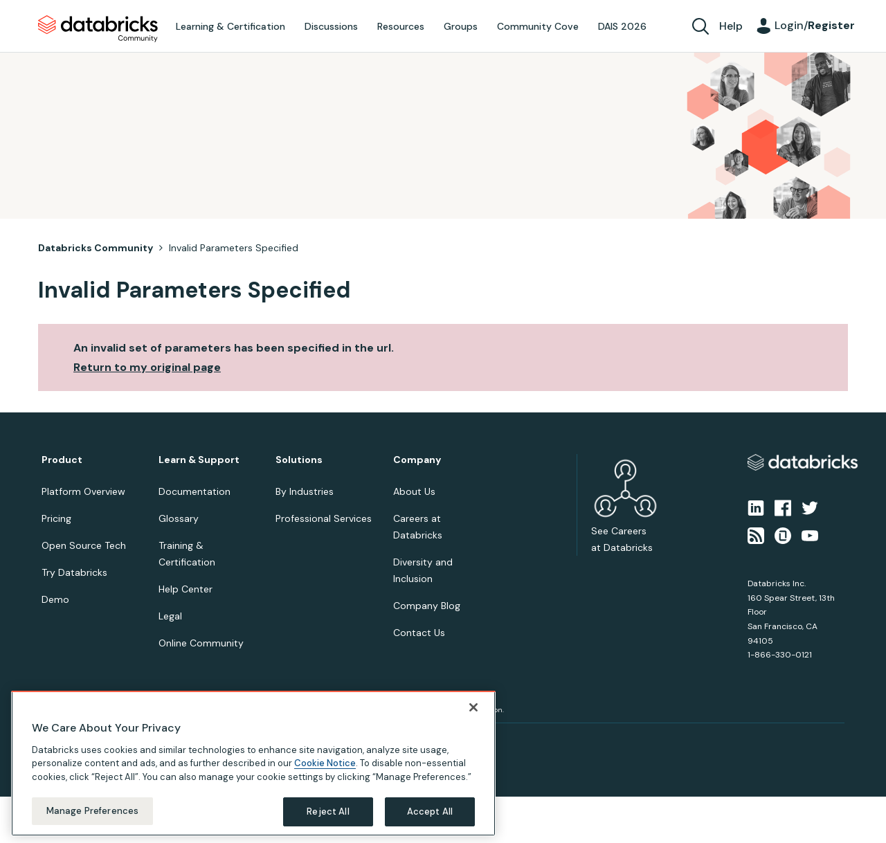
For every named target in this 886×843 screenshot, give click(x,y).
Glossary (179, 518)
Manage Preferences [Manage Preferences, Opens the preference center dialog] (92, 811)
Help (731, 26)
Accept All (430, 811)
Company (417, 460)
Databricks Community (98, 29)
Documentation (194, 491)
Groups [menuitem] (461, 26)
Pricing (56, 518)
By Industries (304, 491)
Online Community (201, 643)
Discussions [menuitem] (331, 26)
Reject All (328, 811)
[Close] (473, 707)
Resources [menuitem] (400, 26)
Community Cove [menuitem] (538, 26)
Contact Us (419, 632)
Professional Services (323, 518)
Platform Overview (83, 491)
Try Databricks (74, 572)
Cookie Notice (325, 763)
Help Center (186, 589)
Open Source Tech (84, 545)
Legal (170, 616)
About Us (414, 491)
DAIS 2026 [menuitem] (622, 26)
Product (62, 460)
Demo (55, 599)
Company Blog (426, 605)
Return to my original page (147, 367)
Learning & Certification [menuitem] (230, 26)
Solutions (299, 460)
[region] (253, 763)
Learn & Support (199, 460)
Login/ (815, 25)
